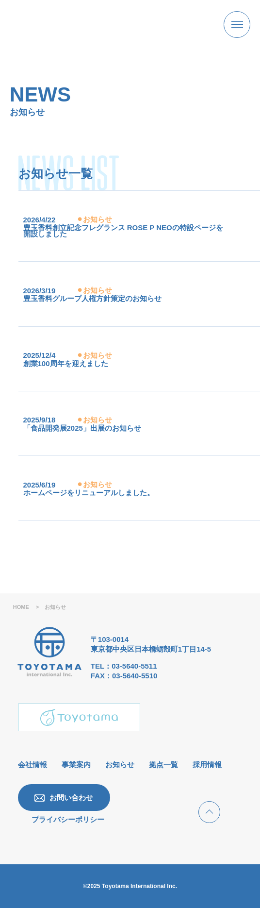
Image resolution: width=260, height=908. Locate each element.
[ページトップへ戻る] (209, 812)
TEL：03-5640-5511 (124, 666)
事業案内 (76, 764)
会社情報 (32, 764)
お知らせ (119, 764)
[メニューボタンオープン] (237, 24)
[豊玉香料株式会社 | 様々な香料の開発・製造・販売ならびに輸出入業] (70, 24)
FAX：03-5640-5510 (124, 676)
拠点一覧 (163, 764)
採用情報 (207, 764)
